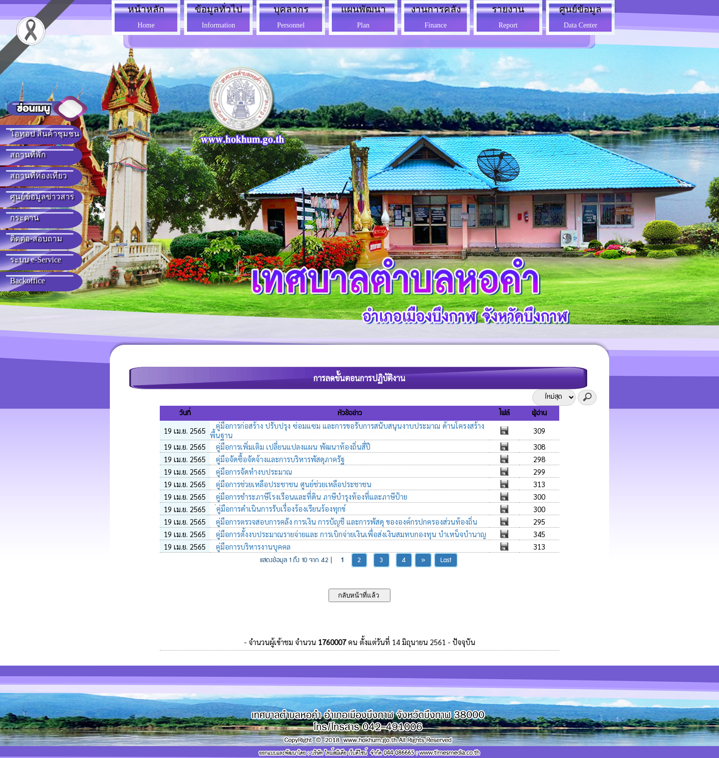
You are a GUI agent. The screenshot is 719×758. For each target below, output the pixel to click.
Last (445, 560)
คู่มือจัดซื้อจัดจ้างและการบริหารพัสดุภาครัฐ (279, 459)
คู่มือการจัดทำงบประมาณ (253, 471)
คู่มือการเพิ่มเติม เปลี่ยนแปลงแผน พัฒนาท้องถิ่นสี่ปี (292, 446)
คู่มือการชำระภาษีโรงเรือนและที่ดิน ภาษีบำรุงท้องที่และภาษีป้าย (310, 496)
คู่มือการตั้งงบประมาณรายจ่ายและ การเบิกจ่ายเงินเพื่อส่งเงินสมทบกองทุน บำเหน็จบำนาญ (350, 534)
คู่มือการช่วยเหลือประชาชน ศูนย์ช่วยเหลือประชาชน (292, 484)
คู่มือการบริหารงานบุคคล (252, 546)
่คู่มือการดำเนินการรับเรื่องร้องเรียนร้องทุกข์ (280, 508)
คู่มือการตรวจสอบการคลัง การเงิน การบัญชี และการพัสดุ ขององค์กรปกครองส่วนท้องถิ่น (345, 521)
